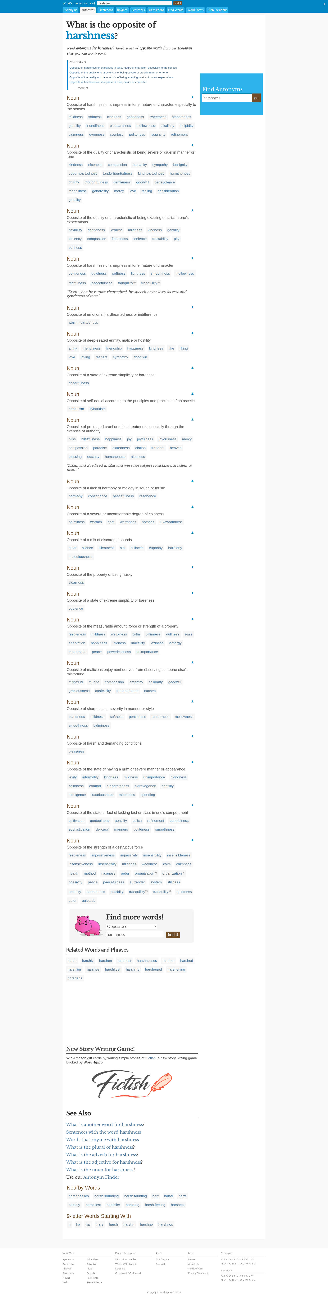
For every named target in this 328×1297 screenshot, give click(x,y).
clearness (76, 583)
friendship (114, 348)
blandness (77, 717)
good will (140, 357)
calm (136, 634)
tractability (160, 239)
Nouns (66, 1277)
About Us (193, 1263)
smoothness (181, 117)
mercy (119, 191)
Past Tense (92, 1277)
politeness (137, 134)
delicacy (102, 829)
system (156, 882)
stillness (137, 548)
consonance (97, 496)
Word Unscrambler (125, 1259)
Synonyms (70, 10)
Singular (91, 1273)
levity (73, 777)
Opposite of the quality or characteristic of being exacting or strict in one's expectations (121, 77)
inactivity (138, 643)
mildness (76, 117)
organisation (144, 873)
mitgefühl (76, 682)
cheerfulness (79, 383)
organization (172, 873)
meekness (127, 795)
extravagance (145, 786)
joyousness (167, 439)
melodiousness (80, 557)
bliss (72, 439)
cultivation (77, 821)
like (171, 348)
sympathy (160, 165)
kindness (114, 117)
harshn (128, 1224)
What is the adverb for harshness (101, 1154)
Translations (156, 10)
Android (160, 1263)
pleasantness (120, 126)
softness (94, 117)
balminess (77, 522)
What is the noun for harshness (99, 1169)
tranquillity (149, 283)
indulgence (77, 795)
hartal (168, 1196)
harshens (75, 978)
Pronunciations (217, 10)
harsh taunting (135, 1196)
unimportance (147, 652)
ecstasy (93, 457)
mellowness (145, 126)
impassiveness (103, 855)
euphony (156, 548)
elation (140, 448)
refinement (179, 134)
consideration (168, 191)
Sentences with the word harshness (103, 1132)
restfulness (77, 283)
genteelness (99, 821)
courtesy (116, 134)
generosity (100, 191)
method (90, 873)
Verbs (66, 1282)
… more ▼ (81, 88)
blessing (75, 457)
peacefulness (101, 283)
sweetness (158, 117)
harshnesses (147, 961)
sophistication (79, 829)
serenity (75, 892)
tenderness (160, 717)
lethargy (175, 643)
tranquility (125, 283)
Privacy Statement (198, 1273)
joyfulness (145, 439)
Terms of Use (195, 1268)
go (256, 98)
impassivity (129, 855)
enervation (77, 643)
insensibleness (179, 855)
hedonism (76, 409)
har (88, 1224)
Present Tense (94, 1282)
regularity (158, 134)
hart (155, 1196)
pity (176, 239)
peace (97, 652)
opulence (76, 608)
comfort (95, 786)
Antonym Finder (101, 1177)
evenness (97, 134)
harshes (93, 969)
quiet (72, 548)
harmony (75, 496)
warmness (128, 522)
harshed (186, 961)
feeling (147, 191)
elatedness (120, 448)
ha (78, 1224)
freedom (157, 448)
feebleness (77, 634)
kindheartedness (151, 174)
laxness (116, 230)
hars (99, 1224)
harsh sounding (106, 1196)
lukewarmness (171, 522)
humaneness (180, 174)
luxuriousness (102, 795)
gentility (75, 126)
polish (137, 821)
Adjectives (92, 1259)
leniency (75, 239)
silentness (106, 548)
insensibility (152, 855)
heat (111, 522)
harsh (72, 961)
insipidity (186, 126)
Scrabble (120, 1268)
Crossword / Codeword (128, 1273)
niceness (95, 165)
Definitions (106, 10)
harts (183, 1196)
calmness (76, 134)
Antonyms (88, 10)
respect (101, 357)
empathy (136, 682)
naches (150, 691)
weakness (119, 634)
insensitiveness (81, 864)
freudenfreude (127, 691)
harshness (135, 934)
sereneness (96, 892)
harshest (124, 961)
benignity (180, 165)
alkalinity (167, 126)
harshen (105, 961)
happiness (135, 348)
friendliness (95, 126)
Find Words (175, 10)
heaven (176, 448)
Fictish (150, 1058)
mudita (94, 682)
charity (74, 182)
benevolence (165, 182)
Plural (90, 1268)
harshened (153, 969)
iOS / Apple (162, 1259)
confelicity (103, 691)
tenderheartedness (118, 174)
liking (184, 348)
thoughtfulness (96, 182)
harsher (169, 961)
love (132, 191)
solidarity (156, 682)
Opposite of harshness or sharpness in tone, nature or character (108, 82)
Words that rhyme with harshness (102, 1139)
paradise (100, 448)
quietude (89, 901)
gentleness (135, 117)
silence (87, 548)
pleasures (76, 751)
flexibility (75, 230)
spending (148, 795)
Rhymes (122, 10)
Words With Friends (126, 1263)
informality (90, 777)
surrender (137, 882)
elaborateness (118, 786)
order (125, 873)
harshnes (165, 1224)
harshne (146, 1224)
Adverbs (91, 1263)
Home (191, 1259)
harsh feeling (155, 1205)
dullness (172, 634)
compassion (117, 165)
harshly (88, 961)
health (73, 873)
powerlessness (119, 652)
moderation (77, 652)
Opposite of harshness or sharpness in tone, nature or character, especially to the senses (123, 67)
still (122, 548)
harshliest (112, 969)
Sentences (138, 10)
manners (121, 829)
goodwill (142, 182)
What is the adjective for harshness (103, 1162)
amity (73, 348)
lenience (140, 239)
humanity (139, 165)
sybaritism (98, 409)
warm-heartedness (83, 323)
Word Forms (195, 10)
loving (85, 357)
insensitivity (107, 864)
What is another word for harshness (104, 1124)
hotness (148, 522)
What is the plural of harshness (99, 1147)
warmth (96, 522)
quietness (99, 273)
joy (129, 439)
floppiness (120, 239)
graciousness (79, 691)
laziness (156, 643)
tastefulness (179, 821)
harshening (176, 969)
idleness (119, 643)
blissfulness (90, 439)
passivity (75, 882)
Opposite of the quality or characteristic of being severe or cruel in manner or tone (118, 72)
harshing (133, 969)
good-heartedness (83, 174)
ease (188, 634)
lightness (138, 273)
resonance (147, 496)
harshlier (74, 969)
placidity (117, 892)
